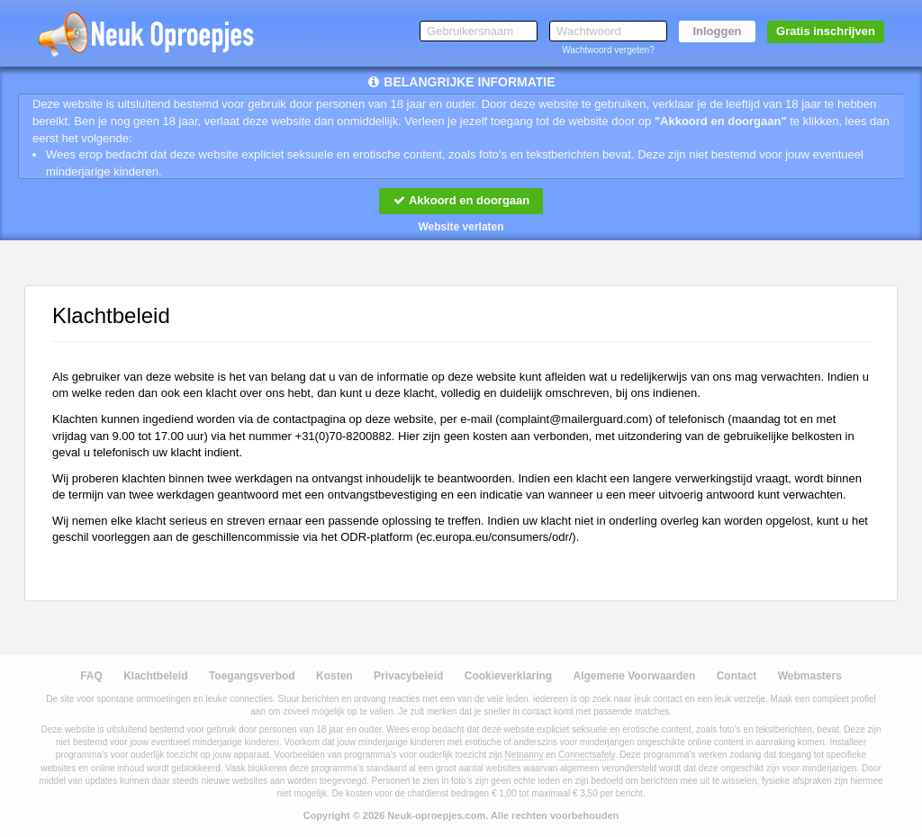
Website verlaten (460, 226)
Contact (737, 676)
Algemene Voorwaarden (634, 676)
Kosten (334, 676)
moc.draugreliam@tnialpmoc (574, 419)
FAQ (91, 676)
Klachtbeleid (155, 676)
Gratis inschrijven (825, 31)
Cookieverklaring (508, 676)
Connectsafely (586, 755)
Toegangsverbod (252, 676)
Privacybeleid (408, 676)
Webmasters (810, 676)
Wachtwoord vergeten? (608, 50)
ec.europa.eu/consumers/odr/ (496, 537)
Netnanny (524, 755)
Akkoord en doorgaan (461, 200)
